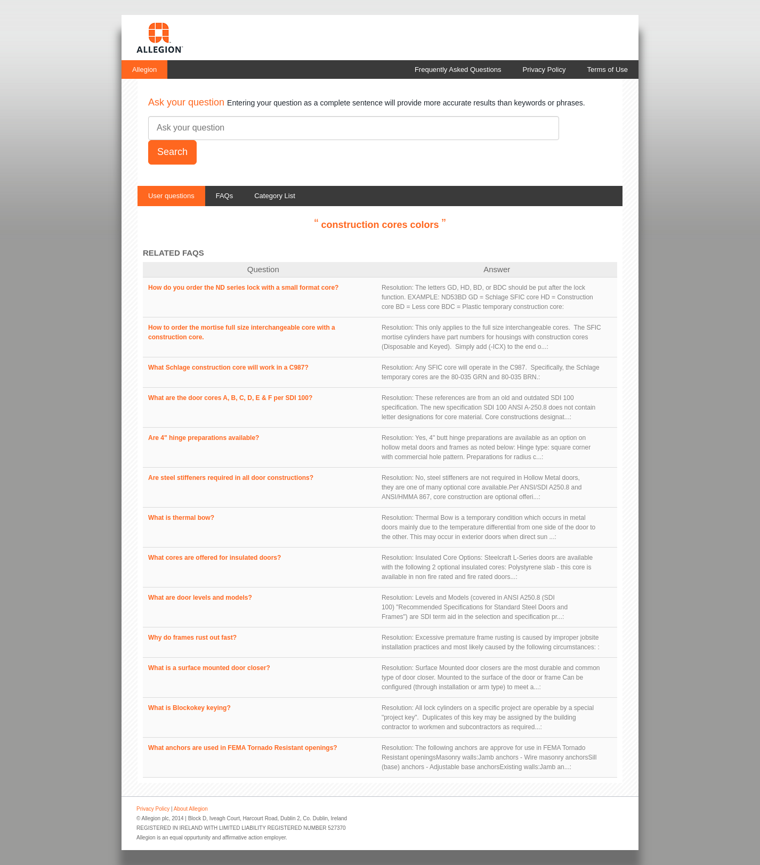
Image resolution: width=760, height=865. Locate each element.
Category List (274, 196)
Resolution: (398, 287)
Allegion (144, 70)
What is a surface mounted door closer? (209, 668)
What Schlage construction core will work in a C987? (228, 367)
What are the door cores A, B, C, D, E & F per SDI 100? (230, 398)
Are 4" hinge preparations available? (203, 438)
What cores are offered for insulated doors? (214, 557)
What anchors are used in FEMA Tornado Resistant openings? (242, 748)
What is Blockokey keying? (189, 708)
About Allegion (191, 809)
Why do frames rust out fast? (192, 637)
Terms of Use (607, 70)
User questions (171, 196)
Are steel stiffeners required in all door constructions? (230, 478)
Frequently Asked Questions (458, 70)
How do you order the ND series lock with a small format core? (243, 287)
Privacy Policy (544, 70)
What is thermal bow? (181, 517)
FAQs (224, 196)
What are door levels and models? (200, 597)
